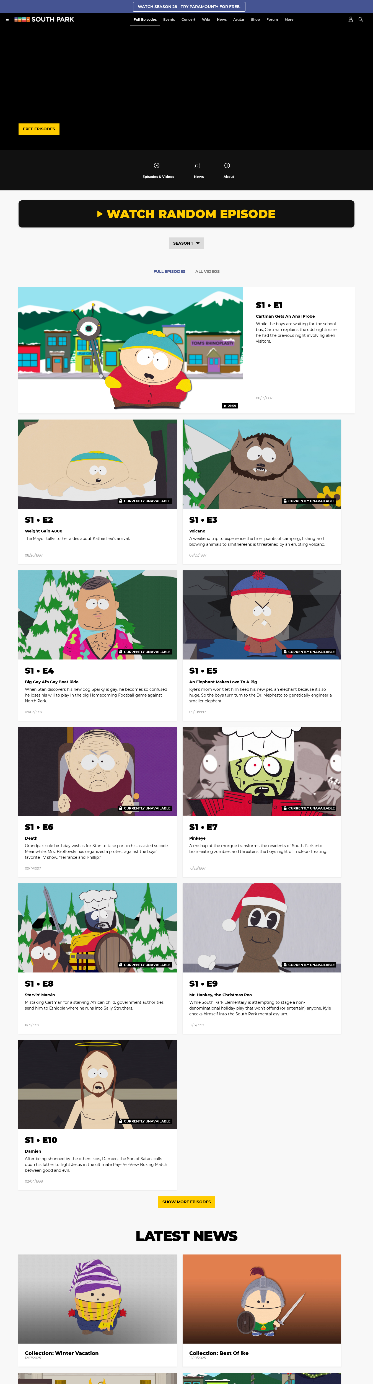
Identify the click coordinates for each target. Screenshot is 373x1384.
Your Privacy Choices (181, 1316)
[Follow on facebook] (160, 1164)
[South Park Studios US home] (44, 20)
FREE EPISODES (39, 128)
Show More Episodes (186, 827)
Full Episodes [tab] (169, 271)
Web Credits (94, 1316)
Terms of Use (242, 1226)
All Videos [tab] (207, 271)
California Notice (220, 1316)
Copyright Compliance (328, 1316)
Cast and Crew (65, 1316)
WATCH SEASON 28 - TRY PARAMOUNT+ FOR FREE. (189, 6)
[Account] (351, 19)
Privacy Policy (222, 1231)
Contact (119, 1316)
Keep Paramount (168, 1323)
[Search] (361, 19)
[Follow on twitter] (173, 1164)
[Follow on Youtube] (213, 1164)
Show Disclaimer (204, 1323)
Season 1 (186, 243)
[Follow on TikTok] (199, 1164)
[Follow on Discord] (193, 1337)
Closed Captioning (286, 1316)
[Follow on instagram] (186, 1164)
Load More (186, 1084)
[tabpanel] (186, 554)
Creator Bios (35, 1316)
